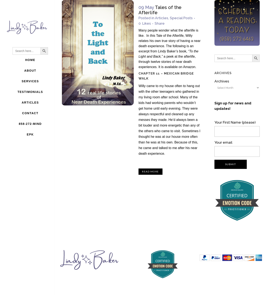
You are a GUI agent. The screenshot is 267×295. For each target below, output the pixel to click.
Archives (221, 81)
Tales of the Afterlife (160, 10)
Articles (161, 18)
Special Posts (181, 18)
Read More (150, 171)
